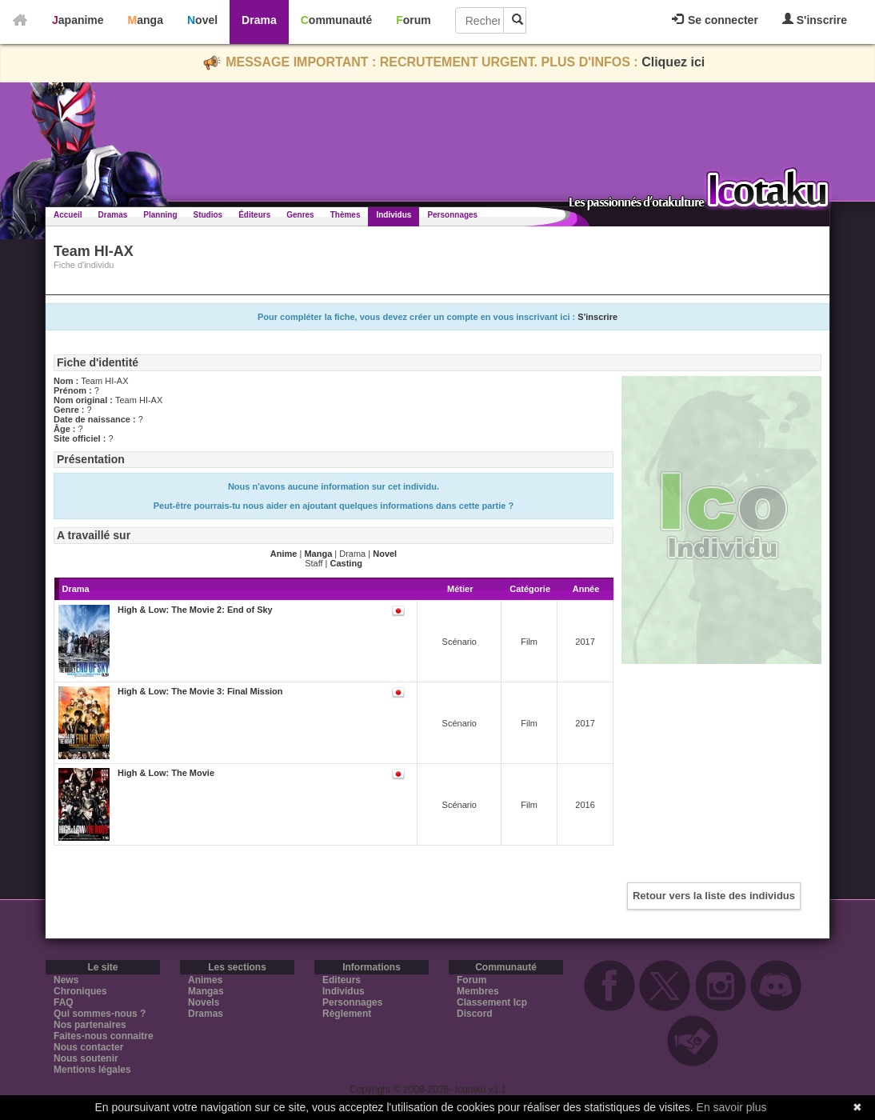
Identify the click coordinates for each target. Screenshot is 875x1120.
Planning (160, 214)
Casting (346, 563)
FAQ (64, 1002)
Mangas (206, 991)
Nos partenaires (90, 1024)
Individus (393, 214)
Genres (300, 214)
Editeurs (341, 980)
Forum (413, 20)
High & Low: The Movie (166, 773)
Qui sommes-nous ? (100, 1013)
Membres (478, 991)
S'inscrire (814, 19)
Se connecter (715, 20)
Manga (145, 20)
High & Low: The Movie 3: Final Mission (200, 691)
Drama (259, 20)
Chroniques (80, 991)
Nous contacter (88, 1047)
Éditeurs (254, 214)
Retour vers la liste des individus (714, 896)
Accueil (68, 214)
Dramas (113, 214)
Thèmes (345, 214)
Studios (208, 214)
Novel (202, 20)
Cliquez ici (673, 62)
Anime (284, 553)
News (66, 980)
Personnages (452, 214)
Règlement (346, 1013)
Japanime (78, 20)
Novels (203, 1002)
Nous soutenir (86, 1058)
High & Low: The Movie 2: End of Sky (195, 609)
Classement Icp (492, 1002)
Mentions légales (92, 1069)
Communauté (336, 20)
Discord (475, 1013)
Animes (205, 980)
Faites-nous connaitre (104, 1036)
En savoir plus (732, 1107)
